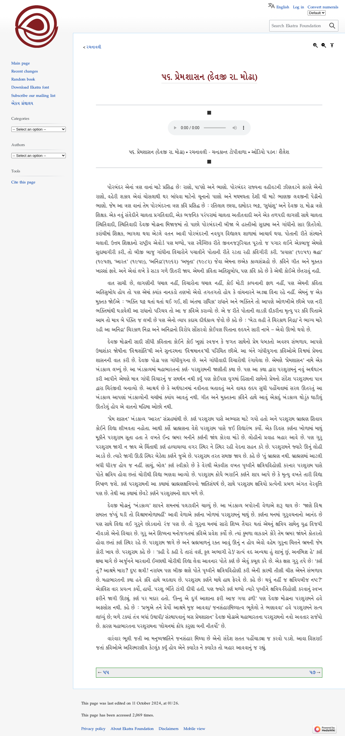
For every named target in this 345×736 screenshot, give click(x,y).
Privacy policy (93, 728)
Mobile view (194, 728)
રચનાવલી (94, 47)
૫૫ (106, 672)
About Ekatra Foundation (132, 728)
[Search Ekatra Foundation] (303, 26)
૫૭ (312, 672)
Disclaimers (169, 728)
